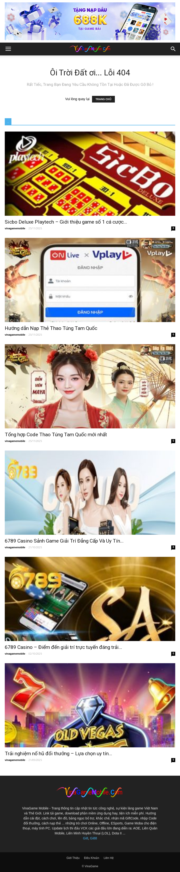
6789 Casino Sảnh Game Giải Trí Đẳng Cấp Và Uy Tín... (64, 541)
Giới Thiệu (72, 858)
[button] (173, 49)
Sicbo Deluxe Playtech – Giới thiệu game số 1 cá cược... (66, 222)
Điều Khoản (91, 858)
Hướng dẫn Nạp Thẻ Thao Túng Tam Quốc (51, 328)
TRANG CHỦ (103, 99)
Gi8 (85, 838)
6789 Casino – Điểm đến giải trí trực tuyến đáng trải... (63, 647)
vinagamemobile (15, 228)
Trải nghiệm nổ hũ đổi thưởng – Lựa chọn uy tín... (58, 753)
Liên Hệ (109, 858)
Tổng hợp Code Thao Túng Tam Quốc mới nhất (56, 434)
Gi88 (93, 838)
